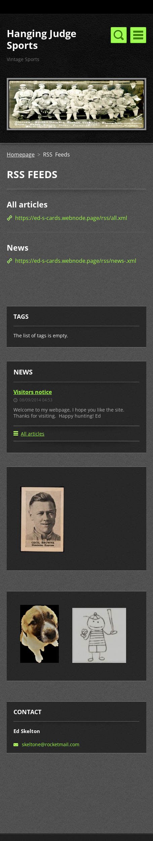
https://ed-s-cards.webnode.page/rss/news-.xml (75, 260)
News (17, 247)
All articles (27, 204)
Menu (138, 35)
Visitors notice (32, 392)
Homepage (21, 154)
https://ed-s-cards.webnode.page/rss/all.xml (71, 218)
